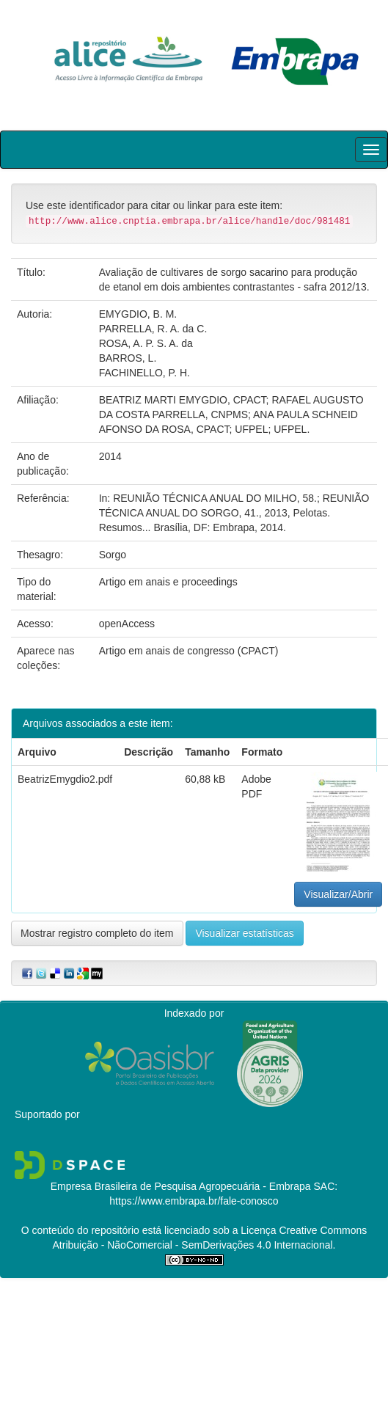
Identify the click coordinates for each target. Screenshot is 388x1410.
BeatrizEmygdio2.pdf (65, 779)
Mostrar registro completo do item (97, 933)
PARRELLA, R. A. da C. (153, 329)
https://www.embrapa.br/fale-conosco (193, 1201)
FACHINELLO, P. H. (144, 373)
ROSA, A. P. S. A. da (146, 343)
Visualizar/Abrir (338, 894)
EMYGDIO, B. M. (138, 314)
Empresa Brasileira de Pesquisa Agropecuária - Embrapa (181, 1186)
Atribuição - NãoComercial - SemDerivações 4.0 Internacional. (194, 1245)
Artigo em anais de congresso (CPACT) (189, 651)
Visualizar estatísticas (244, 933)
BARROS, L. (128, 358)
